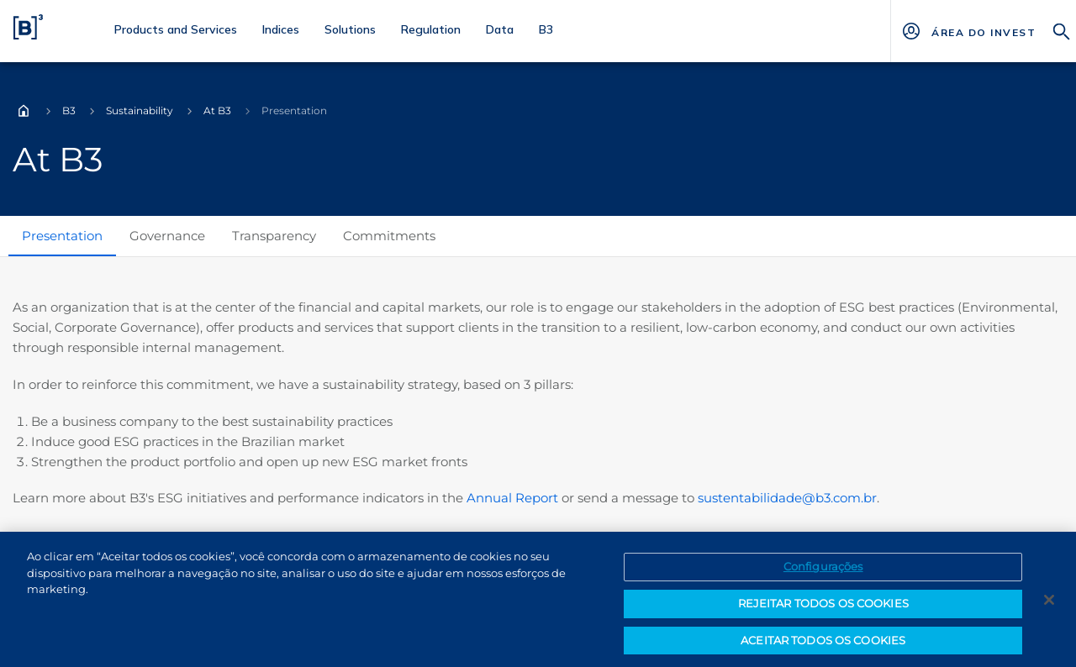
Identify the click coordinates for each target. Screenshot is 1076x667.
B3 (69, 110)
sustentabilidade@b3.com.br (787, 498)
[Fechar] (1049, 606)
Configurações (823, 573)
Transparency (274, 236)
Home (23, 110)
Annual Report (512, 498)
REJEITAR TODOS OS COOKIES (823, 610)
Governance (167, 236)
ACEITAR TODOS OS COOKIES (823, 646)
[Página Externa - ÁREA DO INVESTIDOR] (983, 31)
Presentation (62, 236)
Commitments (389, 236)
